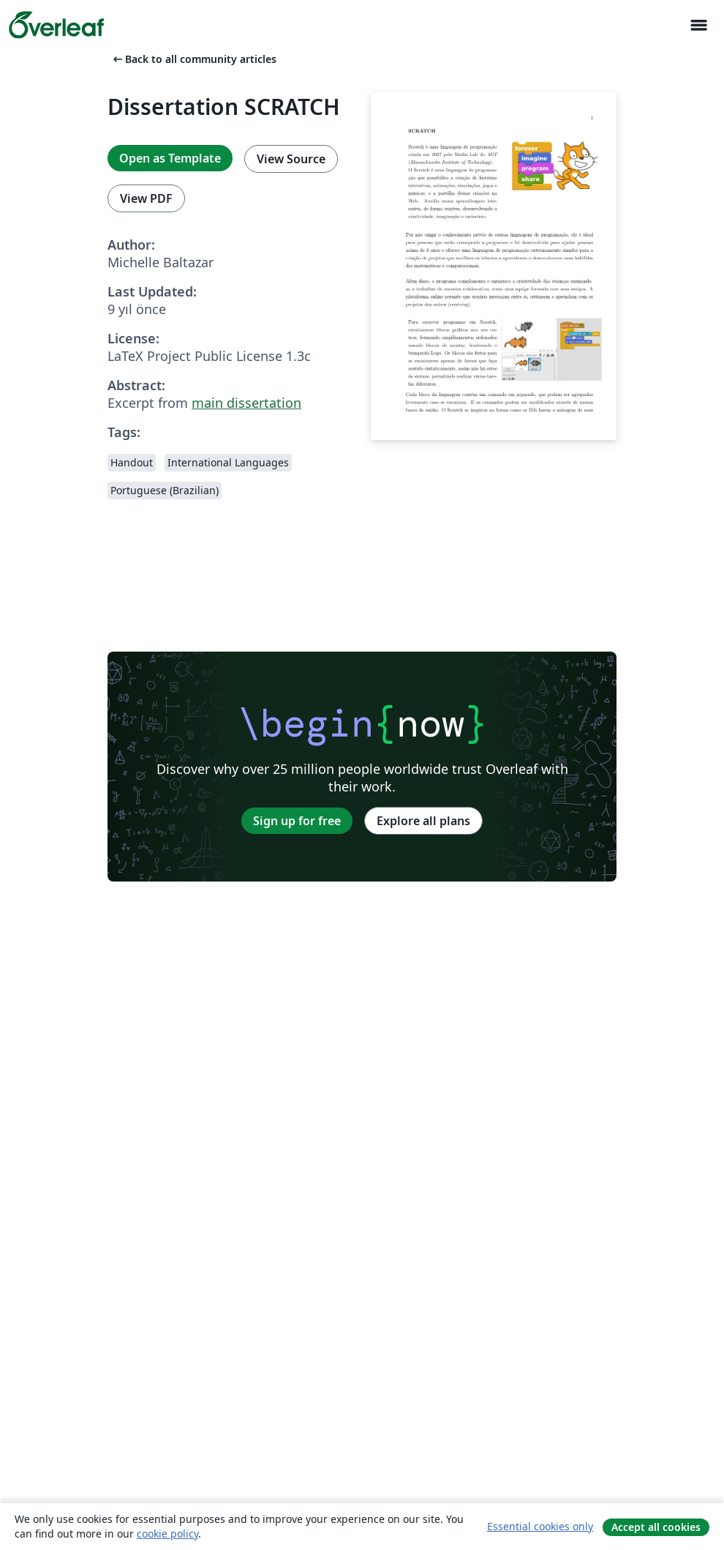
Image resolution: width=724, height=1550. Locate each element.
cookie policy (167, 1533)
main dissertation (246, 402)
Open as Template (170, 158)
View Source (291, 159)
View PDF (146, 198)
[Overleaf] (56, 25)
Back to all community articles (193, 59)
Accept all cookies (656, 1527)
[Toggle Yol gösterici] (698, 25)
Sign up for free (297, 821)
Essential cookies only (540, 1526)
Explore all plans (423, 821)
